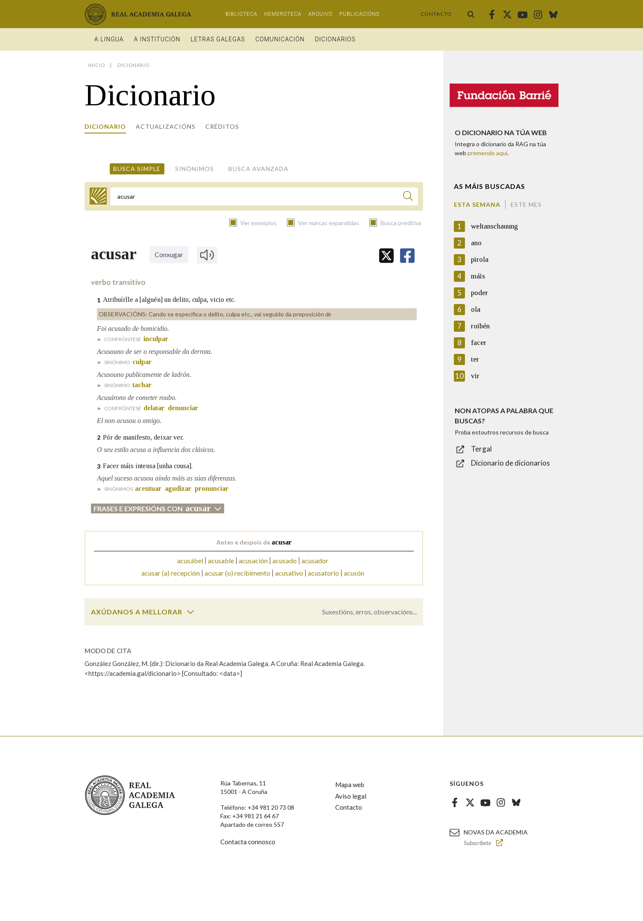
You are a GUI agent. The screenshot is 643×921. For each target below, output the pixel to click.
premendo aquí (487, 152)
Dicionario (105, 126)
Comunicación (280, 39)
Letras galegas (217, 39)
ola (475, 309)
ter (475, 359)
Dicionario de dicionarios (510, 462)
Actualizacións (166, 126)
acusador (314, 560)
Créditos (222, 126)
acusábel (190, 560)
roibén (480, 326)
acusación (253, 560)
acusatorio (323, 573)
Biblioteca (241, 14)
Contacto (436, 14)
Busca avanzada (258, 168)
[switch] (190, 612)
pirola (479, 259)
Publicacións (359, 14)
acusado (284, 560)
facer (478, 343)
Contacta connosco (247, 842)
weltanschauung (494, 226)
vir (475, 376)
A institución (157, 39)
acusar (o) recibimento (237, 573)
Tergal (481, 448)
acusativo (289, 573)
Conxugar (169, 254)
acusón (354, 573)
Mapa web (349, 784)
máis (478, 276)
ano (476, 243)
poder (479, 293)
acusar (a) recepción (170, 573)
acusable (221, 560)
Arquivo (320, 14)
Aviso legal (350, 796)
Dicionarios (335, 39)
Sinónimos (194, 168)
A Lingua (109, 39)
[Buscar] (408, 197)
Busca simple (137, 168)
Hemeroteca (282, 14)
